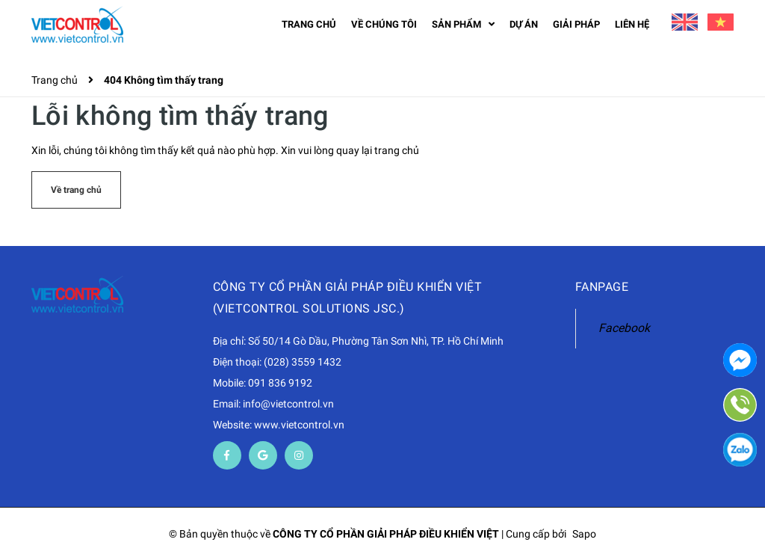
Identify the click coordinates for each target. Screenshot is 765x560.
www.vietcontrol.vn (299, 425)
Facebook (624, 328)
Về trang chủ (76, 190)
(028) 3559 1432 (302, 362)
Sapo (584, 534)
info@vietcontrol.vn (288, 404)
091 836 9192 (280, 383)
